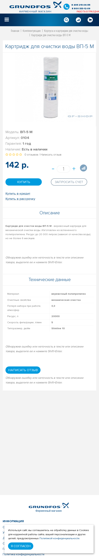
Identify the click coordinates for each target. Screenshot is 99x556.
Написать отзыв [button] (23, 370)
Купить (23, 182)
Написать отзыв (51, 154)
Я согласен (21, 546)
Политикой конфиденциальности (59, 538)
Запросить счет (69, 182)
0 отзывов (31, 154)
